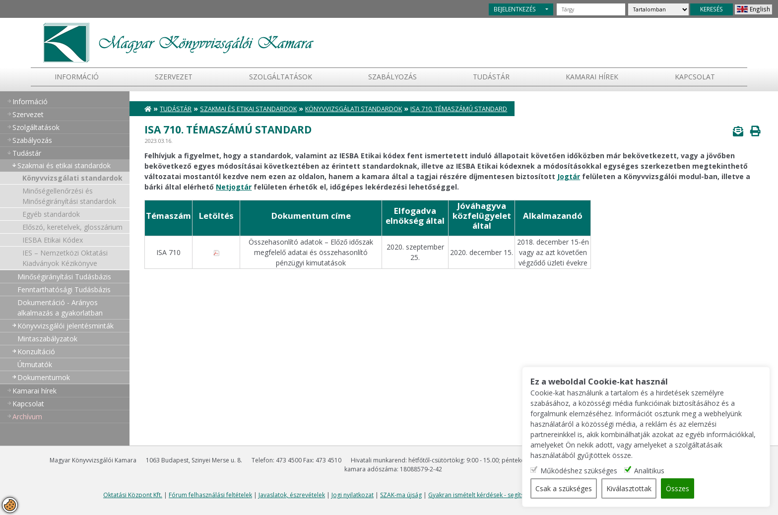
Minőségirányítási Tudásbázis (64, 276)
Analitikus (649, 470)
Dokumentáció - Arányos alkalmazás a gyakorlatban (60, 308)
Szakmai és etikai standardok (64, 165)
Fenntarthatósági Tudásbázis (64, 289)
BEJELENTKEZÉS (515, 9)
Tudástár (176, 109)
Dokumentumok (43, 377)
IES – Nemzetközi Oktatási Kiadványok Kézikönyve (65, 258)
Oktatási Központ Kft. (132, 495)
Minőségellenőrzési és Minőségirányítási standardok (69, 196)
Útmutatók (34, 364)
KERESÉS (711, 9)
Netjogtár (234, 187)
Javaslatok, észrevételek (292, 495)
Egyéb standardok (51, 214)
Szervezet (174, 76)
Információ (77, 76)
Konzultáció (36, 351)
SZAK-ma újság (401, 495)
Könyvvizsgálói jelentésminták (65, 325)
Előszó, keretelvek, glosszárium (72, 227)
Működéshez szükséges (578, 470)
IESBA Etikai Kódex (52, 240)
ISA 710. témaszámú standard (458, 109)
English (760, 9)
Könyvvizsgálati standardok (72, 178)
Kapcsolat (695, 76)
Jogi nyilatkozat (352, 495)
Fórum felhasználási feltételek (210, 495)
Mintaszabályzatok (47, 338)
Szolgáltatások (280, 76)
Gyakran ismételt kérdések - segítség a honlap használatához (513, 495)
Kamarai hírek (592, 76)
